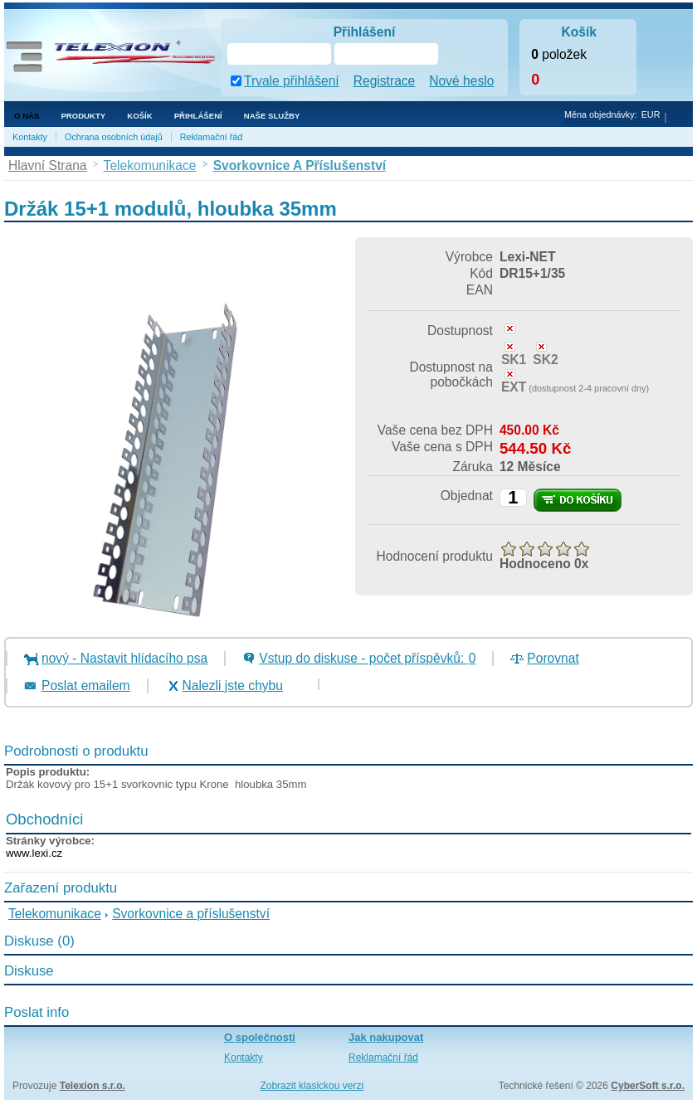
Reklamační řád (211, 137)
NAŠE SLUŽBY (272, 115)
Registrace (384, 81)
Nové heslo (461, 81)
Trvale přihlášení (291, 81)
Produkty (83, 115)
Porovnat (552, 658)
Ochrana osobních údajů (114, 137)
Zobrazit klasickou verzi (311, 1086)
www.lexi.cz (34, 853)
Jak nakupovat (385, 1037)
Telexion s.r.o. (92, 1086)
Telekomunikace (54, 914)
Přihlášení (198, 115)
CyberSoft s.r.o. (648, 1086)
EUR (650, 114)
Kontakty (29, 137)
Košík (139, 115)
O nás (26, 115)
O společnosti (259, 1037)
